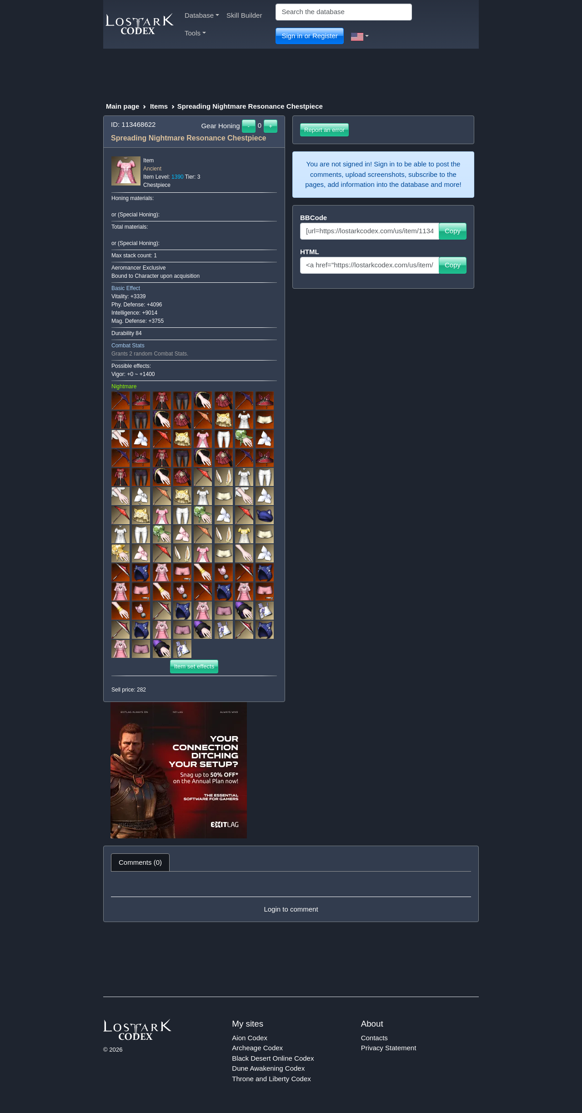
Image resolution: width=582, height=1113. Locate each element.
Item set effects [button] (194, 666)
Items (159, 106)
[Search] (344, 12)
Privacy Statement (388, 1048)
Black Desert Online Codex (273, 1058)
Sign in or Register (309, 36)
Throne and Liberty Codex (271, 1079)
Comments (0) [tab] (140, 862)
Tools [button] (195, 33)
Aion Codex (249, 1038)
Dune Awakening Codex (268, 1068)
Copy (453, 231)
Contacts (374, 1038)
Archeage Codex (257, 1048)
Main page (122, 106)
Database (202, 15)
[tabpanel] (291, 896)
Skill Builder (244, 15)
